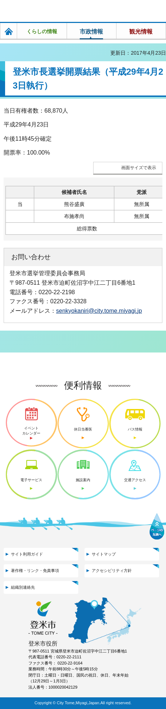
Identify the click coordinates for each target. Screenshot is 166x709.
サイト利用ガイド (27, 554)
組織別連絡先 (23, 587)
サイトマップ (104, 554)
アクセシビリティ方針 (112, 570)
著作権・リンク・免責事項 (35, 570)
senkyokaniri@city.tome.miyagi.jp (99, 310)
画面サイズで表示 (138, 167)
